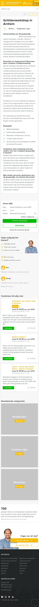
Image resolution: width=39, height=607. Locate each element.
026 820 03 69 (9, 244)
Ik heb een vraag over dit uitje (19, 230)
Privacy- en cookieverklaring (10, 558)
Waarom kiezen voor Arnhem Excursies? (14, 519)
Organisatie (4, 566)
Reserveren (19, 226)
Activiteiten (4, 568)
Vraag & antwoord (25, 561)
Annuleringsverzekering (9, 561)
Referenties (23, 566)
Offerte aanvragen (19, 221)
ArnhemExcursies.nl (13, 3)
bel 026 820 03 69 (24, 545)
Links (21, 573)
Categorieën (5, 563)
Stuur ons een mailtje (10, 250)
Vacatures (23, 568)
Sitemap (22, 571)
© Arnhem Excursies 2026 (9, 600)
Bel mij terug (7, 257)
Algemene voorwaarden (27, 558)
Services (4, 571)
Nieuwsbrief (23, 563)
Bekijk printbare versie (10, 260)
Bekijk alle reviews (8, 286)
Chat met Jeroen (8, 247)
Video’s (3, 573)
